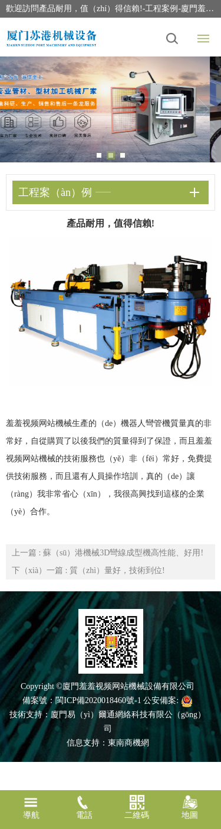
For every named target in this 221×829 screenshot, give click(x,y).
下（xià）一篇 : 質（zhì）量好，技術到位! (88, 570)
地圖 (189, 807)
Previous (18, 109)
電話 (84, 807)
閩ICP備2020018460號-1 (98, 700)
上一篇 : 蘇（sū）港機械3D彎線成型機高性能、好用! (107, 552)
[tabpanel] (110, 109)
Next (203, 109)
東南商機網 (128, 742)
